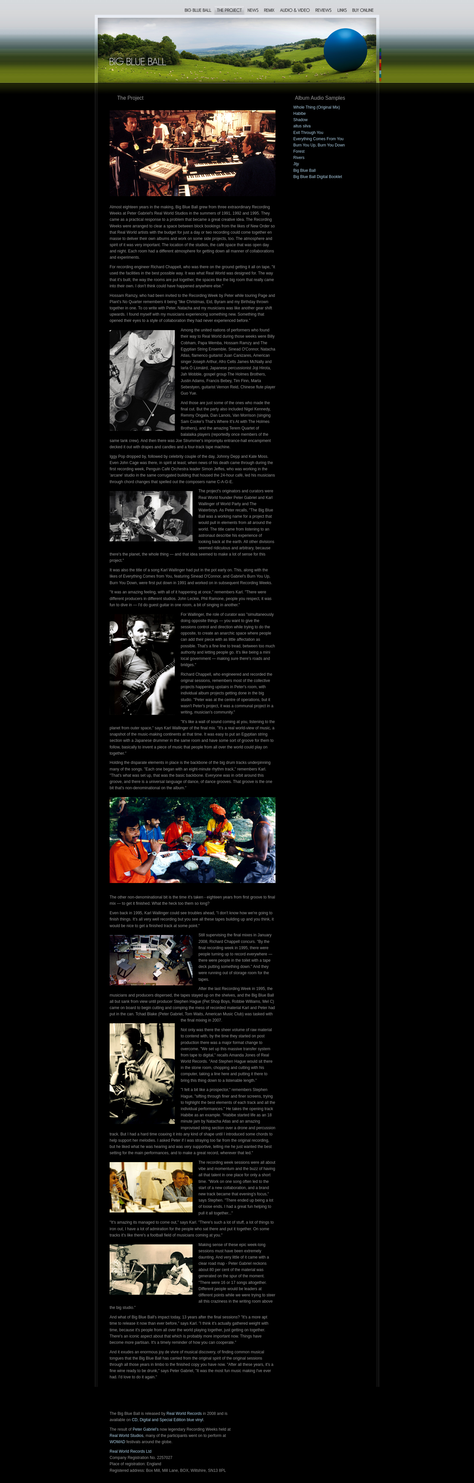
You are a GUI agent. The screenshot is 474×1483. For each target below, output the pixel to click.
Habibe (299, 113)
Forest (298, 151)
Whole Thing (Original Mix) (316, 107)
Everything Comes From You (318, 139)
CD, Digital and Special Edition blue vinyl (167, 1420)
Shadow (300, 119)
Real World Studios (127, 1435)
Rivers (298, 157)
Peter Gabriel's (146, 1429)
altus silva (302, 126)
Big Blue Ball (304, 170)
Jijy (296, 164)
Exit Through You (308, 132)
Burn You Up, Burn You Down (319, 145)
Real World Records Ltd (130, 1451)
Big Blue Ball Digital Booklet (317, 176)
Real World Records (184, 1413)
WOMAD (117, 1442)
